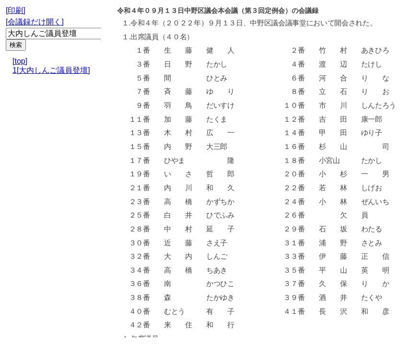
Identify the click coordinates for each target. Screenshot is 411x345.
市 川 (333, 105)
